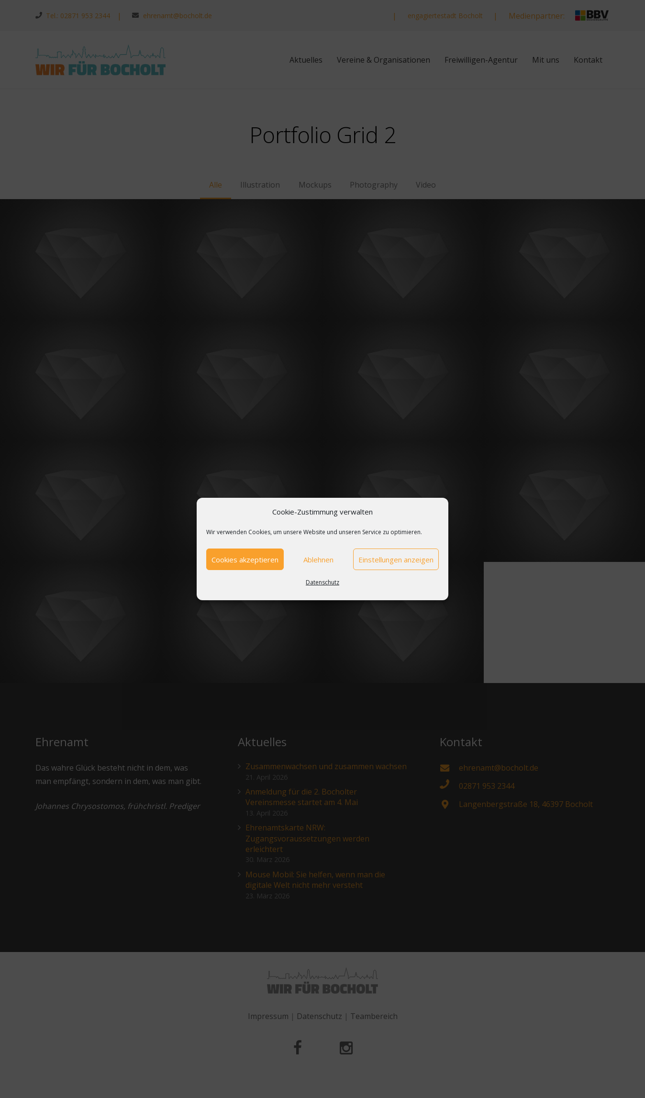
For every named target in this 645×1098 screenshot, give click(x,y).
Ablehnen (318, 559)
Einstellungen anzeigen (396, 559)
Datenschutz (322, 582)
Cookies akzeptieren (244, 559)
